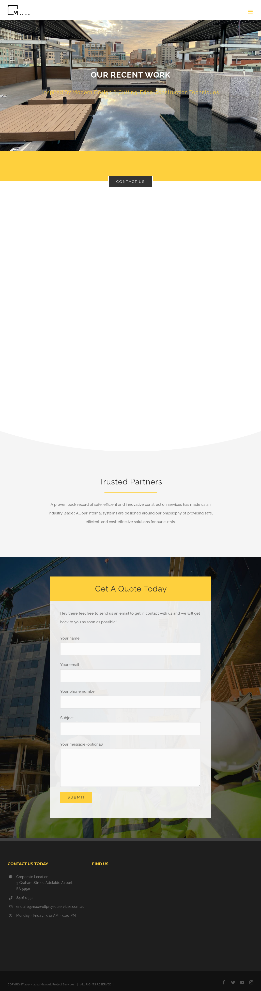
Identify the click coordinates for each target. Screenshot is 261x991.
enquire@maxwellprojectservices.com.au (50, 907)
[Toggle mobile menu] (250, 11)
